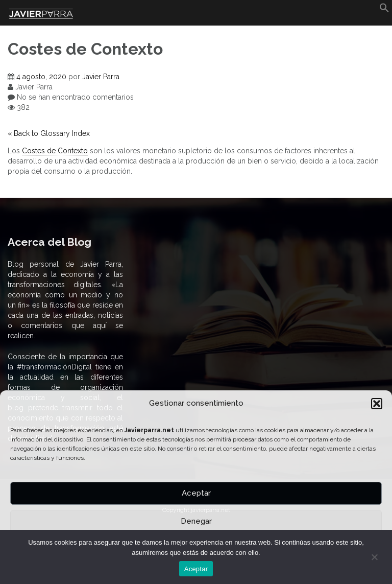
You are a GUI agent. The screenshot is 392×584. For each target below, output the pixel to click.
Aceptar (196, 493)
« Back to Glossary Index (49, 133)
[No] (374, 557)
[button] (377, 404)
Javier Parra (100, 77)
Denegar (196, 521)
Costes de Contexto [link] (55, 151)
